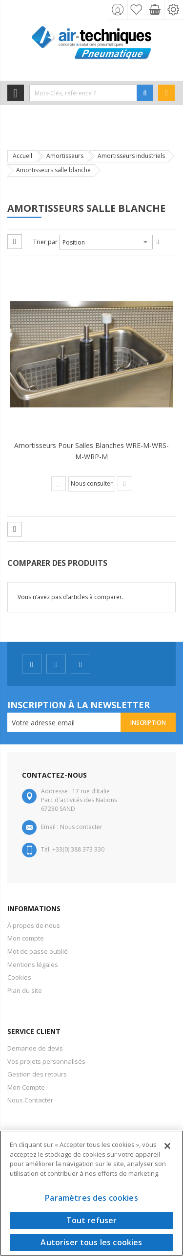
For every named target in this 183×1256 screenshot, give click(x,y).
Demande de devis (35, 1048)
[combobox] (83, 93)
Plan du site (24, 990)
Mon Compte (26, 1087)
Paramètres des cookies (91, 1197)
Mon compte (25, 938)
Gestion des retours (37, 1074)
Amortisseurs (64, 156)
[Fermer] (167, 1146)
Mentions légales (32, 964)
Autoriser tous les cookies (91, 1242)
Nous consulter (92, 483)
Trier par (45, 242)
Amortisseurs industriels (131, 156)
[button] (58, 483)
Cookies (19, 977)
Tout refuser (91, 1220)
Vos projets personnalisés (46, 1061)
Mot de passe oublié (37, 951)
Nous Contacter (30, 1100)
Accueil (22, 156)
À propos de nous (33, 925)
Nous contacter (81, 827)
